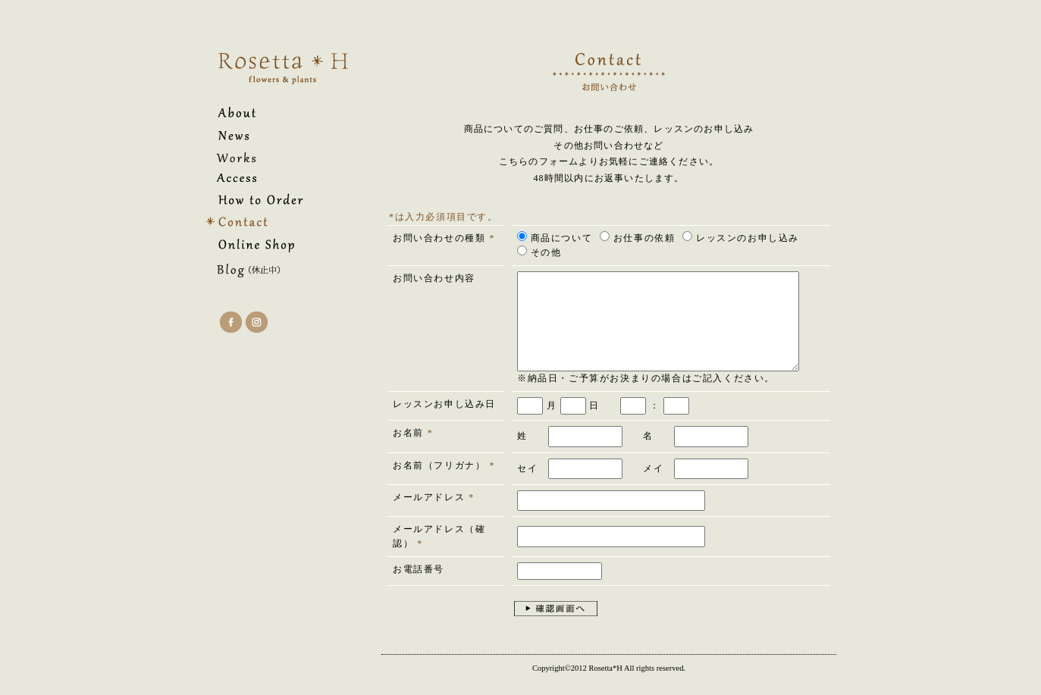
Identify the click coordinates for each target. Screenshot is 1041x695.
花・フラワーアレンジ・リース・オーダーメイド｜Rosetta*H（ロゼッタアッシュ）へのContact (266, 221)
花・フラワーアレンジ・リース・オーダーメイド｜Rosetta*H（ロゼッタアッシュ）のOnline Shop (266, 245)
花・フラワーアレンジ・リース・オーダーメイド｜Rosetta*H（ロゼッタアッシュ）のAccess (266, 178)
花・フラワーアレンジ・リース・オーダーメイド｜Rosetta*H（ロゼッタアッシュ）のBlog (266, 270)
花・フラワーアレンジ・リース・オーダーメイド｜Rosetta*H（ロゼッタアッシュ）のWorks (266, 157)
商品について (554, 237)
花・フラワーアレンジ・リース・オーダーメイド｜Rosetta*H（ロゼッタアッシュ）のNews (266, 135)
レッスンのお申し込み (740, 237)
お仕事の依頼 (637, 237)
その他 (539, 252)
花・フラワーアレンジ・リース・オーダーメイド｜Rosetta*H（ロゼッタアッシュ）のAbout (266, 112)
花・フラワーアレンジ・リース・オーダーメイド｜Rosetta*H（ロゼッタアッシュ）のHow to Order (266, 199)
